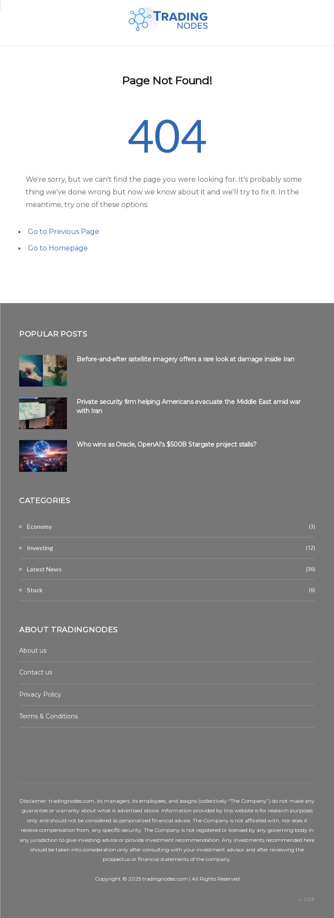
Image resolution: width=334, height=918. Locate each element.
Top (306, 899)
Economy (39, 526)
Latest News (44, 569)
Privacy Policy (40, 694)
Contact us (35, 672)
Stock (35, 590)
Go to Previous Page (63, 231)
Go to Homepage (58, 248)
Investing (40, 547)
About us (33, 650)
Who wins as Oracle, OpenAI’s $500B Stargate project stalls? (167, 444)
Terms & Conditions (48, 716)
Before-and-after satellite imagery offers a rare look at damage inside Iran (185, 359)
